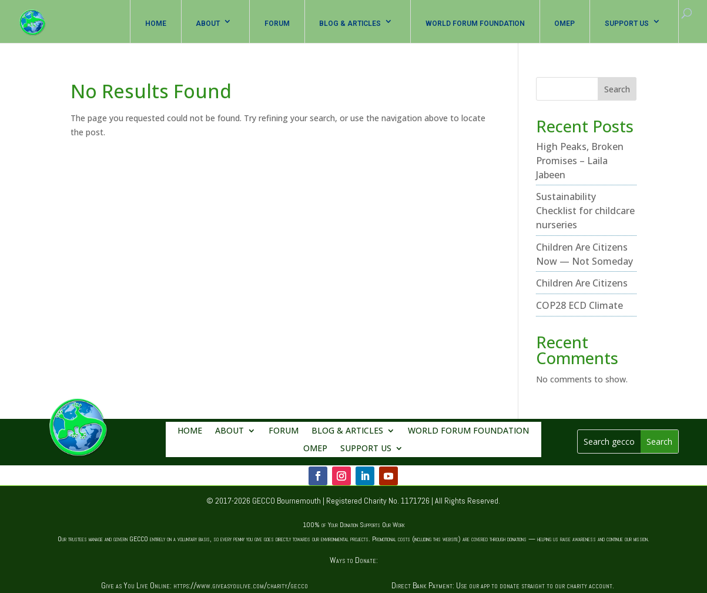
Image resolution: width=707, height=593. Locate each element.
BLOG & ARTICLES (350, 23)
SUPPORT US (627, 23)
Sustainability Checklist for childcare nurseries (585, 210)
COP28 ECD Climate (579, 305)
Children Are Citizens (582, 282)
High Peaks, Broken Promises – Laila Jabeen (580, 160)
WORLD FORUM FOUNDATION (475, 23)
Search (617, 89)
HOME (155, 23)
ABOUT (208, 23)
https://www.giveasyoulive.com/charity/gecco (240, 585)
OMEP (564, 23)
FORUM (277, 23)
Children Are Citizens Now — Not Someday (584, 254)
